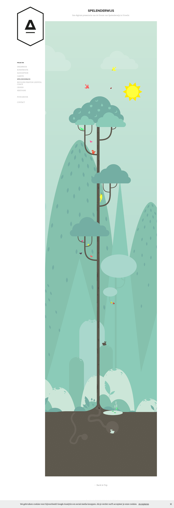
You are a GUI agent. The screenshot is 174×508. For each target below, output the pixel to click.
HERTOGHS (21, 91)
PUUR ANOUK (22, 97)
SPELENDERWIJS (23, 79)
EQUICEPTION (22, 73)
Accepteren (143, 504)
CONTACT (21, 102)
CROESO (20, 87)
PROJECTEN (20, 63)
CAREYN (20, 76)
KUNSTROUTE (22, 70)
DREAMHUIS (22, 67)
